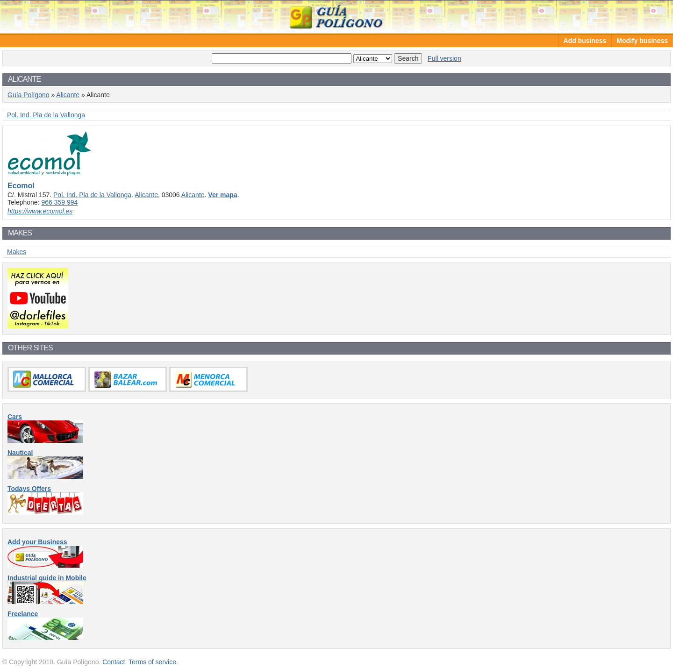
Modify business (642, 40)
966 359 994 (59, 202)
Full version (444, 58)
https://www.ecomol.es (39, 211)
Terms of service (152, 662)
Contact (113, 662)
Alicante (67, 95)
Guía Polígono (336, 16)
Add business (585, 40)
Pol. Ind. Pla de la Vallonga (46, 115)
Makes (16, 252)
